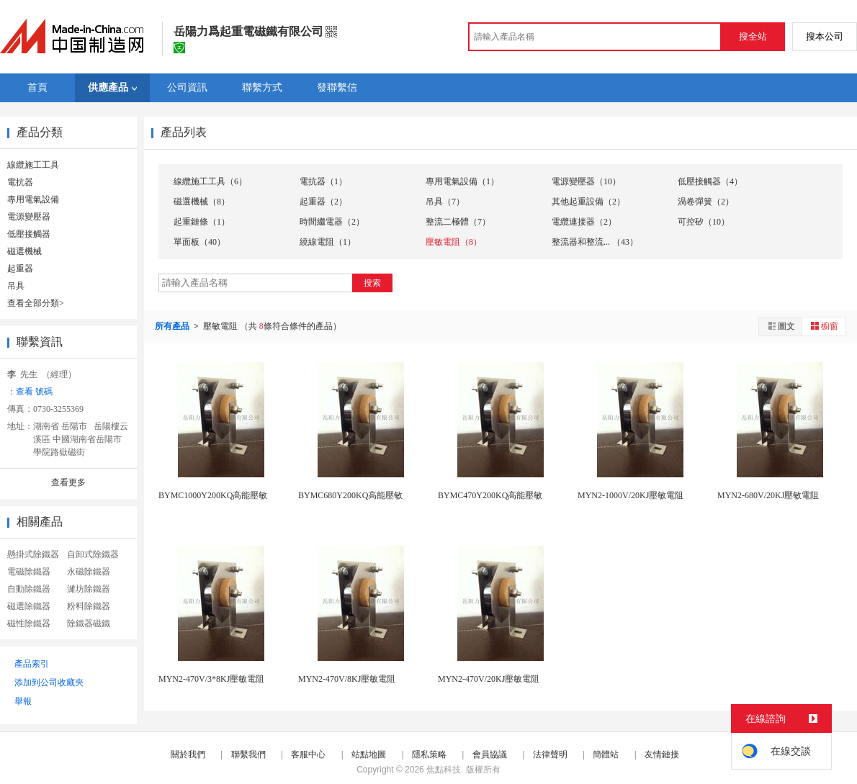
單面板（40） (199, 242)
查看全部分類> (35, 303)
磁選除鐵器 (28, 606)
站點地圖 (368, 754)
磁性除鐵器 (28, 623)
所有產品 (173, 326)
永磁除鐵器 (88, 572)
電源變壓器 (28, 217)
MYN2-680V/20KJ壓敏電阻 (768, 495)
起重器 (20, 268)
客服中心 (308, 754)
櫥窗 (823, 325)
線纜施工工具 (33, 165)
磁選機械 (24, 251)
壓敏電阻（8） (454, 242)
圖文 (780, 325)
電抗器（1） (323, 181)
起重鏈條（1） (202, 222)
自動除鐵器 (28, 589)
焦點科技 (443, 770)
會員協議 (489, 754)
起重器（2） (323, 202)
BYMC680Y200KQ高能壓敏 (350, 495)
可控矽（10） (704, 222)
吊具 (15, 286)
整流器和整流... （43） (595, 242)
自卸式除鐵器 (93, 554)
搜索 (372, 283)
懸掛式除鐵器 (33, 554)
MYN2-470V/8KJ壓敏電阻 (346, 679)
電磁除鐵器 (28, 572)
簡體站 (606, 754)
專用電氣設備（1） (462, 181)
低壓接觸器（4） (710, 181)
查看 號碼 (34, 392)
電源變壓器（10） (586, 181)
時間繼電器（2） (332, 222)
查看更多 (68, 482)
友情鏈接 (662, 754)
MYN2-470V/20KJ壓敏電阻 (488, 679)
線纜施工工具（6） (210, 181)
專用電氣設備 (33, 199)
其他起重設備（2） (588, 202)
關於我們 (188, 754)
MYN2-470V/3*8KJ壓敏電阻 (211, 679)
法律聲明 (550, 754)
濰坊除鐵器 (88, 589)
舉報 (23, 701)
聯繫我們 (248, 754)
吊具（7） (445, 202)
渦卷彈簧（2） (706, 202)
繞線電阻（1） (328, 242)
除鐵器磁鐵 (88, 623)
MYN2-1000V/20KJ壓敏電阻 (630, 495)
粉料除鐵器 (88, 606)
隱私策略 (429, 754)
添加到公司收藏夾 (49, 682)
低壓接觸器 (28, 234)
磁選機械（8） (202, 202)
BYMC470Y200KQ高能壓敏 (490, 495)
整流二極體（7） (458, 222)
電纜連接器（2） (584, 222)
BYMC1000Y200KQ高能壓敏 (212, 495)
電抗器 (20, 182)
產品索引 (31, 664)
